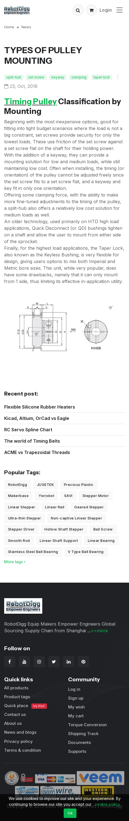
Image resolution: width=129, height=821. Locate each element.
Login (106, 10)
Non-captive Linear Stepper (76, 518)
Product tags (17, 696)
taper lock (101, 77)
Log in (74, 689)
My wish (76, 707)
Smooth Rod (19, 540)
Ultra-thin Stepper (24, 518)
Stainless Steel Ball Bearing (33, 551)
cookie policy (107, 804)
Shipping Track (83, 733)
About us (13, 723)
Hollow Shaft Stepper (63, 529)
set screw (36, 77)
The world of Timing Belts (32, 441)
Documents (79, 742)
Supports (77, 751)
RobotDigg (17, 484)
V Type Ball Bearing (86, 551)
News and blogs (20, 732)
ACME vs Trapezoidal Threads (37, 452)
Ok (70, 813)
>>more (99, 630)
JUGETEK (45, 484)
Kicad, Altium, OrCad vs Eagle (36, 418)
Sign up (75, 698)
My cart (76, 715)
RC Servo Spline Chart (28, 429)
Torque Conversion (87, 724)
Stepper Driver (21, 529)
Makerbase (18, 495)
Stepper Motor (96, 495)
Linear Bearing (101, 540)
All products (16, 687)
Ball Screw (103, 529)
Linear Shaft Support (59, 540)
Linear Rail (54, 507)
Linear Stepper (21, 507)
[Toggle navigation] (119, 9)
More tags (14, 561)
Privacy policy (18, 741)
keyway (57, 77)
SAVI (68, 495)
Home (9, 27)
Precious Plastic (79, 484)
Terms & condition (22, 750)
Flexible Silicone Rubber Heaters (39, 407)
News (26, 27)
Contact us (15, 714)
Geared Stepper (89, 507)
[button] (78, 10)
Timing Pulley (30, 101)
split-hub (13, 77)
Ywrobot (46, 495)
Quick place (25, 706)
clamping (78, 77)
